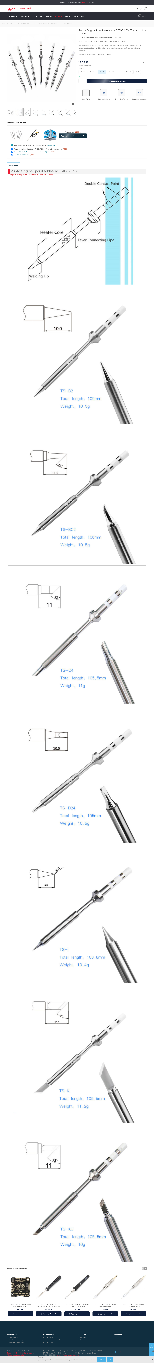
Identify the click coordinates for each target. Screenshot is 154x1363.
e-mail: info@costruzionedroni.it (68, 1355)
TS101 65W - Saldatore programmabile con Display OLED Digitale (49, 1306)
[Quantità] (82, 81)
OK (110, 1359)
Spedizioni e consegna (16, 1340)
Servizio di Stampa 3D (21, 155)
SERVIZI (67, 16)
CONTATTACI (79, 16)
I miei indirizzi (48, 1342)
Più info (101, 1359)
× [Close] (152, 1359)
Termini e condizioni (26, 1353)
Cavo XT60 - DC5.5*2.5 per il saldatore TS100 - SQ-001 (32, 152)
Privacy (9, 1353)
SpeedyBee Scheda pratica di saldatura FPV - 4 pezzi (20, 1305)
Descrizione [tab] (13, 165)
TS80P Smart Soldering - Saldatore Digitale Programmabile (77, 1305)
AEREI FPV (25, 16)
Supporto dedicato (139, 99)
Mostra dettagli (51, 145)
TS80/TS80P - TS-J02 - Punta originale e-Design (133, 1305)
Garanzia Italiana (104, 99)
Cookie (16, 1353)
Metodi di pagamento (15, 1342)
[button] (143, 1268)
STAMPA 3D (37, 16)
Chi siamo (83, 1337)
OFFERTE (58, 16)
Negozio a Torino (121, 99)
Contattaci (83, 1340)
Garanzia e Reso (13, 1337)
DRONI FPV (13, 16)
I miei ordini (48, 1337)
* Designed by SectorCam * (16, 1355)
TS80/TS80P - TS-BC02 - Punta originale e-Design (105, 1305)
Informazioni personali (51, 1340)
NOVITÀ (48, 16)
